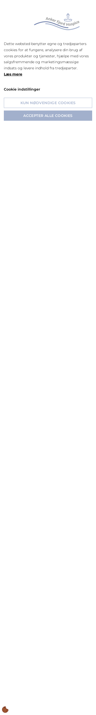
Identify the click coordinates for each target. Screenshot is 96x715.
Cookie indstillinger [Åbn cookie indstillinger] (22, 89)
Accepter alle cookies (47, 115)
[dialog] (48, 357)
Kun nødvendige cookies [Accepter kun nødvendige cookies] (48, 103)
